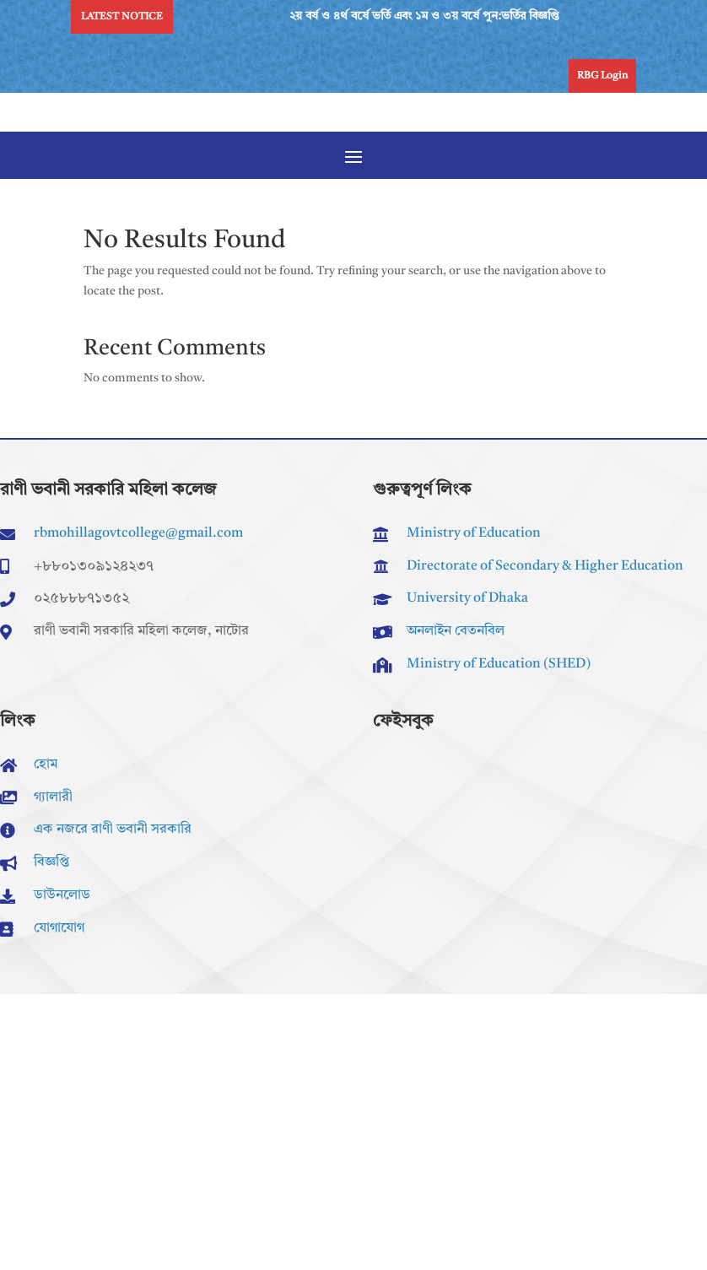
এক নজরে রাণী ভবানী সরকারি (113, 829)
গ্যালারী (53, 797)
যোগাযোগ (59, 928)
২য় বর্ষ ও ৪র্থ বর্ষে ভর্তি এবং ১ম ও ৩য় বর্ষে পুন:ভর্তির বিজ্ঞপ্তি (429, 16)
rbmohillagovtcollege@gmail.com (138, 533)
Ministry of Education (474, 533)
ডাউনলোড (62, 895)
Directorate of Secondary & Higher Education (545, 566)
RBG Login (602, 76)
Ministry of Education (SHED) (499, 664)
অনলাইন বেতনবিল (456, 631)
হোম (45, 764)
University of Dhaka (467, 598)
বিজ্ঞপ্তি (51, 862)
